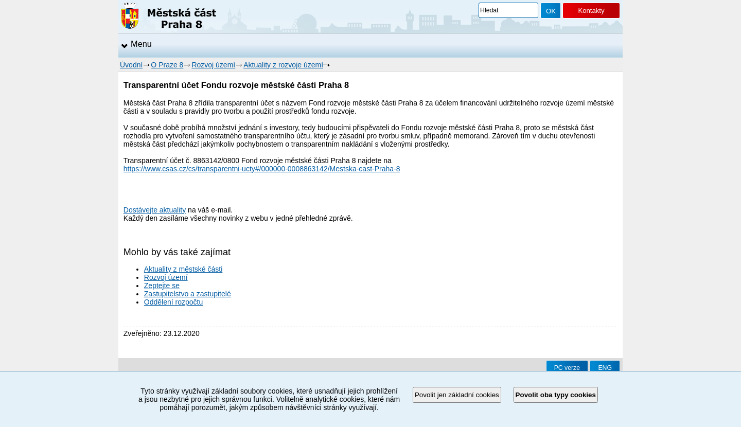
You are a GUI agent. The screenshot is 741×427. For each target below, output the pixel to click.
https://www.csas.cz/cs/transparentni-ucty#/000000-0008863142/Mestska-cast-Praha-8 (261, 169)
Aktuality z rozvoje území (283, 65)
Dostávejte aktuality (154, 210)
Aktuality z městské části (183, 269)
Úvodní (131, 65)
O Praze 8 (167, 65)
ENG (605, 367)
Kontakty (591, 10)
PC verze (567, 367)
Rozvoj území (213, 65)
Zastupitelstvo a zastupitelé (187, 294)
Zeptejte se (162, 285)
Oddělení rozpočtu (173, 302)
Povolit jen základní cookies (457, 395)
